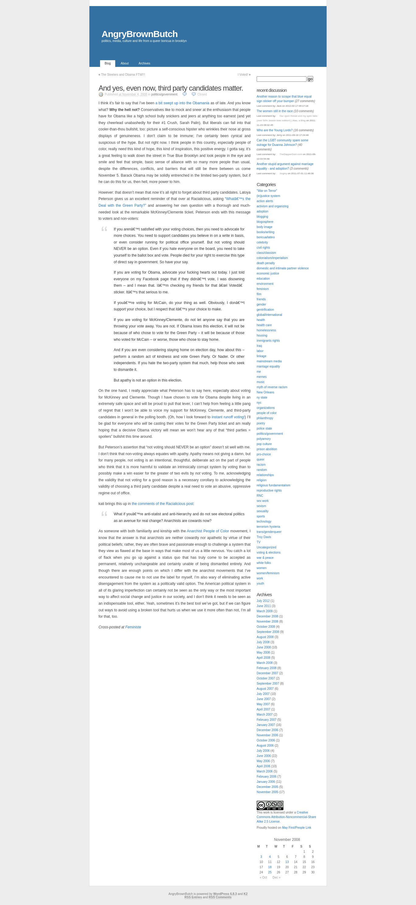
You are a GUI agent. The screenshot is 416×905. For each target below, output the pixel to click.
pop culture (264, 444)
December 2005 (267, 787)
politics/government (164, 94)
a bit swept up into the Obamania (182, 103)
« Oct (263, 877)
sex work (263, 501)
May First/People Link (296, 827)
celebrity (262, 242)
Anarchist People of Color (208, 531)
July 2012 (263, 601)
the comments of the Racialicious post (162, 504)
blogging (262, 216)
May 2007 (263, 704)
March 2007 (265, 714)
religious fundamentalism (273, 485)
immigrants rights (268, 340)
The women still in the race (275, 111)
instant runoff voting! (228, 417)
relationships (265, 475)
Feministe (133, 627)
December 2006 (267, 730)
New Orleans (265, 392)
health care (264, 325)
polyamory (264, 438)
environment (265, 283)
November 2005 (267, 792)
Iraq (259, 345)
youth (260, 583)
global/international (269, 314)
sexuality (263, 511)
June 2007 (264, 699)
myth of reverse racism (272, 387)
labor (260, 351)
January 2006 (266, 781)
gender (261, 304)
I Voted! (243, 74)
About (125, 63)
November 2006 (267, 735)
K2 (246, 894)
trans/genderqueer (269, 532)
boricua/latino (266, 237)
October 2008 (266, 626)
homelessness (266, 330)
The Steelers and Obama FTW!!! (123, 74)
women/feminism (268, 573)
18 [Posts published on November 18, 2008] (270, 867)
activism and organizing (273, 206)
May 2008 (263, 652)
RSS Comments (220, 897)
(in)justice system (268, 196)
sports (261, 516)
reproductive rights (269, 490)
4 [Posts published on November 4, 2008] (270, 856)
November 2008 (267, 621)
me (259, 371)
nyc (259, 402)
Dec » (276, 877)
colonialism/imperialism (272, 258)
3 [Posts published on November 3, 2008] (261, 856)
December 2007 (267, 673)
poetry (261, 423)
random (262, 469)
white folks (264, 563)
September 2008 (268, 632)
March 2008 (265, 663)
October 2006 (266, 740)
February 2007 (266, 719)
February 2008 (266, 668)
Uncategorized (266, 547)
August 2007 (265, 688)
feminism (263, 289)
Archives (144, 63)
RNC (260, 495)
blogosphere (265, 221)
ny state (262, 397)
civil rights (263, 247)
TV (259, 542)
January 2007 (266, 725)
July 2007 (263, 694)
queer (261, 459)
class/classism (266, 252)
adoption (262, 211)
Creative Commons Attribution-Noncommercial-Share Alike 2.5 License (286, 817)
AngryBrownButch (140, 34)
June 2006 (264, 756)
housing (262, 335)
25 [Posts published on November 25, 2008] (270, 872)
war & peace (265, 557)
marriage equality (268, 366)
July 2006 (263, 750)
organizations (266, 407)
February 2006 (266, 776)
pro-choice (264, 454)
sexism (261, 506)
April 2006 (263, 766)
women (261, 568)
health (261, 320)
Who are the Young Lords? (275, 130)
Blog (108, 63)
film (259, 294)
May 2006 (263, 761)
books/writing (265, 232)
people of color (267, 413)
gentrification (265, 309)
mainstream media (269, 361)
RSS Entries (193, 897)
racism (261, 464)
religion (261, 480)
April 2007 (263, 709)
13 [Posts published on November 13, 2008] (287, 862)
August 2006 (265, 745)
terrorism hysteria (268, 526)
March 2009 (265, 611)
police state (264, 428)
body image (264, 227)
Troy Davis (264, 537)
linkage (261, 356)
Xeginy (283, 173)
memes (262, 376)
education (263, 278)
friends (261, 299)
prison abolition (267, 449)
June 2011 (264, 606)
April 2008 (263, 657)
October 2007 (266, 678)
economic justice (268, 273)
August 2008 (265, 637)
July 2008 (263, 642)
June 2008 (264, 647)
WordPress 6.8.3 (225, 894)
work (260, 578)
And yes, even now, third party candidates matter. (171, 88)
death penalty (266, 263)
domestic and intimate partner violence (283, 268)
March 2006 (265, 771)
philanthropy (265, 418)
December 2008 (267, 616)
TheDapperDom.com (290, 154)
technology (264, 521)
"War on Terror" (267, 190)
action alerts (265, 201)
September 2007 (268, 683)
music (261, 382)
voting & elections (268, 552)
